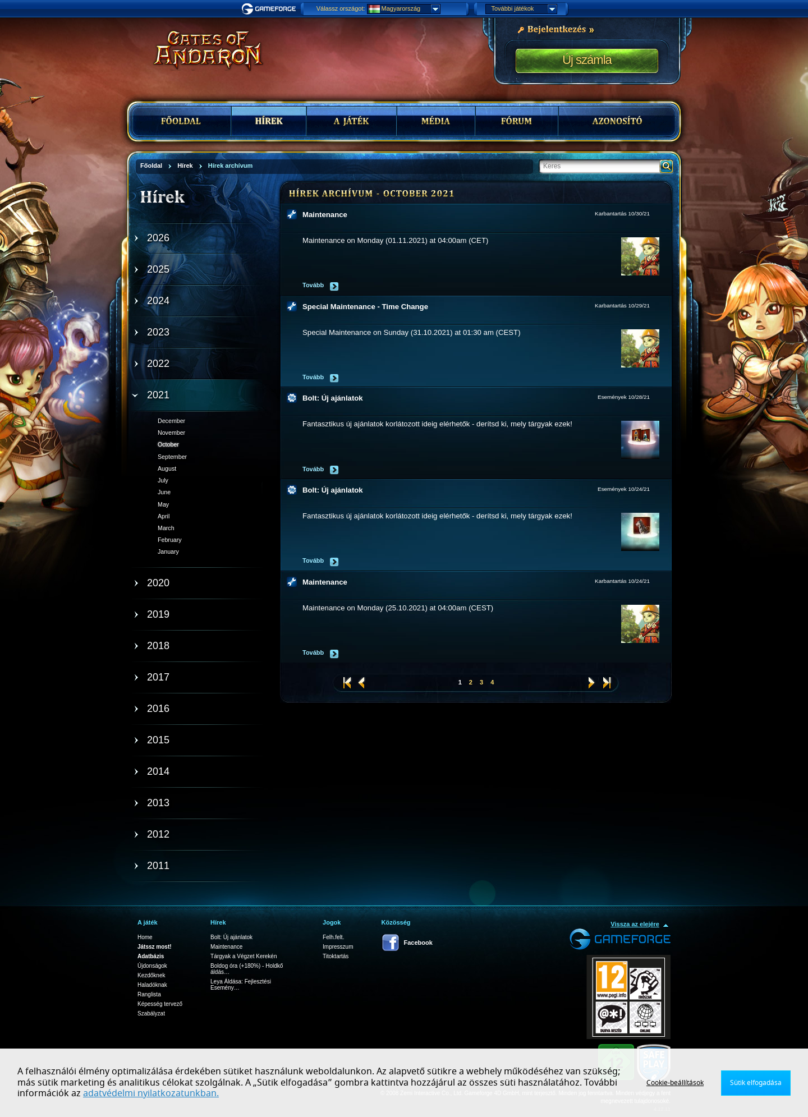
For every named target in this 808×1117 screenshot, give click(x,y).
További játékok (524, 8)
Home (145, 937)
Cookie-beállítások (675, 1083)
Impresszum (338, 947)
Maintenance (324, 214)
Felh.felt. (333, 937)
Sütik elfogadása (756, 1083)
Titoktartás (335, 956)
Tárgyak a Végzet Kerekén (243, 956)
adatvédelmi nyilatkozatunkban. (151, 1093)
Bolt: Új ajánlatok (332, 398)
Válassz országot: (340, 8)
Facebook (418, 942)
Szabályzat (151, 1013)
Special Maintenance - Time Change (365, 306)
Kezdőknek (151, 975)
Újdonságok (152, 966)
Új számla (587, 60)
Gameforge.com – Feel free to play (270, 9)
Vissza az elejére (634, 924)
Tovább (313, 285)
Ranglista (149, 994)
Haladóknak (152, 985)
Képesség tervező (159, 1004)
